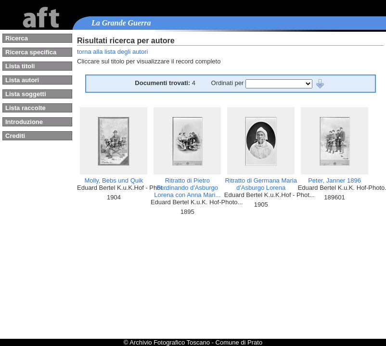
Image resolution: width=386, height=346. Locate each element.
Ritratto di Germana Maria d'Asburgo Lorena (261, 184)
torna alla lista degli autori (112, 51)
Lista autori (22, 80)
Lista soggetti (25, 94)
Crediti (15, 135)
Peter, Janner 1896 (334, 180)
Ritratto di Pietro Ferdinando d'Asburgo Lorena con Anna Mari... (187, 187)
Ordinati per (228, 82)
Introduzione (24, 121)
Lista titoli (20, 66)
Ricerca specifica (30, 52)
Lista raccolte (25, 107)
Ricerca (16, 38)
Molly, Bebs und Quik (114, 180)
